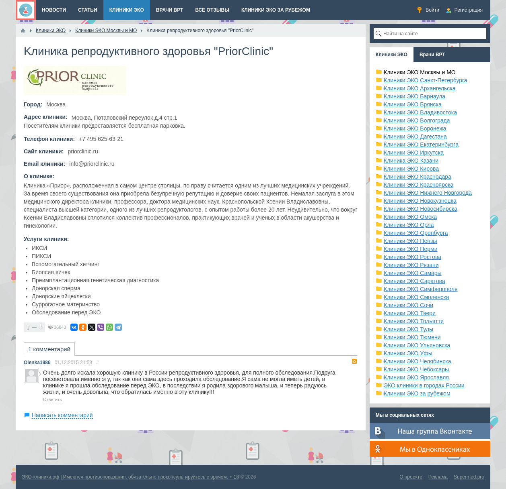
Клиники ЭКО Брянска (413, 104)
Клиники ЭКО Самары (413, 273)
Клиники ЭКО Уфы (408, 353)
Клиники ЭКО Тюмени (412, 337)
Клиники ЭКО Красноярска (418, 184)
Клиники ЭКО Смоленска (416, 297)
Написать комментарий (62, 415)
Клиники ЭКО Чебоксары (416, 369)
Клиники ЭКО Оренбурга (416, 233)
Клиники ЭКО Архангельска (420, 88)
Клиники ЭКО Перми (410, 249)
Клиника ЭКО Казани (411, 160)
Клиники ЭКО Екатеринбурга (421, 144)
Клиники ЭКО (391, 54)
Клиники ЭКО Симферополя (421, 289)
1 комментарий (49, 349)
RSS (354, 361)
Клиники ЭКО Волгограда (417, 120)
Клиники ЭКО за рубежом (417, 393)
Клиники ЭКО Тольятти (414, 321)
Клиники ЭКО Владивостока (420, 112)
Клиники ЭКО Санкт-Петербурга (425, 80)
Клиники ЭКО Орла (409, 225)
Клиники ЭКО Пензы (410, 241)
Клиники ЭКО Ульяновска (417, 345)
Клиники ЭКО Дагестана (415, 136)
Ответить (52, 399)
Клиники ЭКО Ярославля (416, 377)
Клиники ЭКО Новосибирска (420, 209)
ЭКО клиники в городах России (424, 385)
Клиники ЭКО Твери (410, 313)
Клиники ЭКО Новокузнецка (420, 201)
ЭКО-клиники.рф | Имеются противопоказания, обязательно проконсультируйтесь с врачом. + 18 (130, 477)
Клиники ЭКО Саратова (414, 281)
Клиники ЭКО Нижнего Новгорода (428, 192)
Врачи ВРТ (432, 54)
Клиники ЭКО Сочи (408, 305)
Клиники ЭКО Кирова (411, 168)
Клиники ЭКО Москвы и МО (420, 72)
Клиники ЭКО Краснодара (417, 176)
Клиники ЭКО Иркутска (414, 152)
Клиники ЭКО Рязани (411, 265)
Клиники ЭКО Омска (410, 217)
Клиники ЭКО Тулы (408, 329)
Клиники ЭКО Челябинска (417, 361)
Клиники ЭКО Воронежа (415, 128)
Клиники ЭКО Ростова (412, 257)
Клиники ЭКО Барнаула (414, 96)
